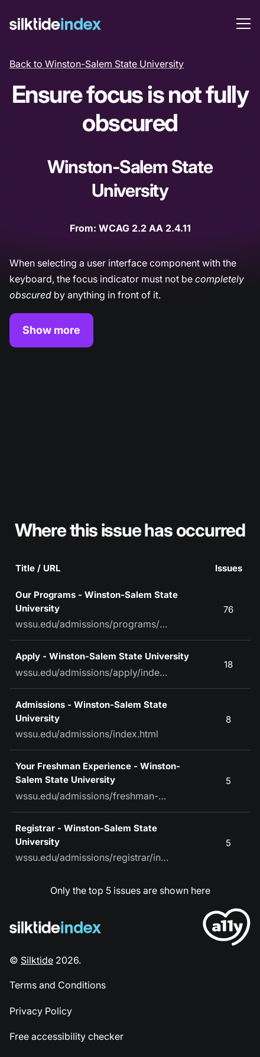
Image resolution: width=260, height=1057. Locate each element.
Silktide (37, 960)
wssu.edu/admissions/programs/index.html (92, 624)
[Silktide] (55, 24)
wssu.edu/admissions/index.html (86, 734)
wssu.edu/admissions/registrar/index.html (92, 857)
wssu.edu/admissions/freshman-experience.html (92, 796)
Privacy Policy (40, 1011)
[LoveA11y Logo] (227, 929)
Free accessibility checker (66, 1036)
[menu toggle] (243, 24)
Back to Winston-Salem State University (96, 64)
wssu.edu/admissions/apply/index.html (92, 672)
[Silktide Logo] (55, 927)
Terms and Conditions (57, 985)
